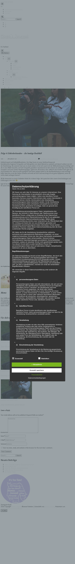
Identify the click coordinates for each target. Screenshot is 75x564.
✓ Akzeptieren (36, 364)
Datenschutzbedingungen (37, 378)
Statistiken (43, 358)
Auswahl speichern (37, 370)
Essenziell (17, 358)
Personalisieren (37, 375)
